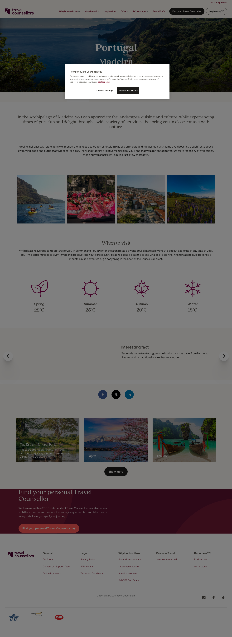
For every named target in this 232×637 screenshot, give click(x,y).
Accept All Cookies (128, 90)
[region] (117, 81)
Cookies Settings (104, 90)
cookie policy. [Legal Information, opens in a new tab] (104, 82)
